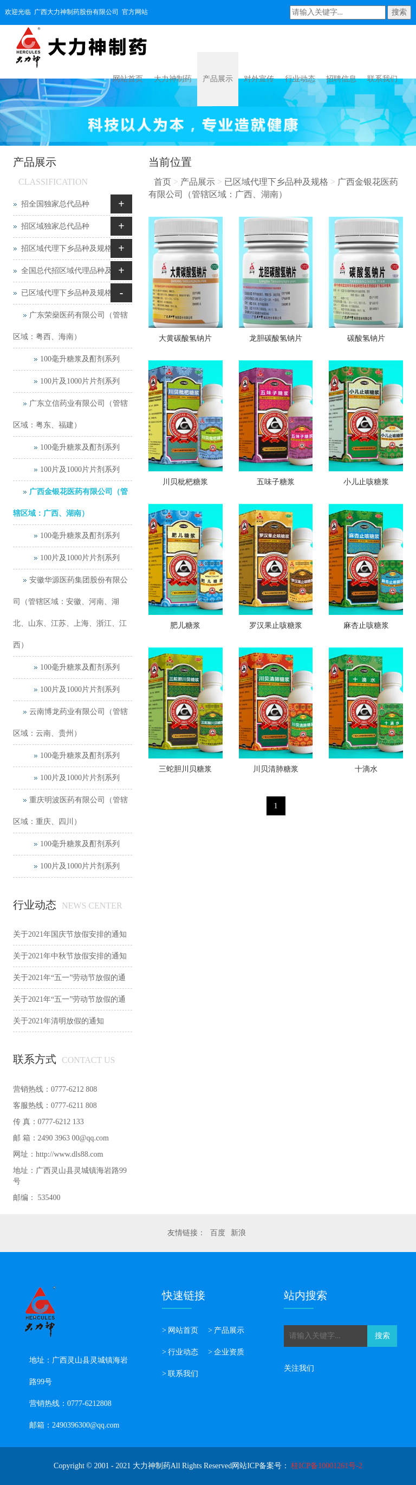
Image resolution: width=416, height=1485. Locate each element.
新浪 (238, 1233)
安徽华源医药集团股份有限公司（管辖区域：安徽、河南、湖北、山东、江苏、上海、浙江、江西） (70, 612)
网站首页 (128, 79)
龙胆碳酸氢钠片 (275, 338)
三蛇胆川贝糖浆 (185, 769)
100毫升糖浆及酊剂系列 (80, 359)
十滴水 (366, 769)
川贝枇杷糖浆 (185, 482)
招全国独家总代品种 (55, 204)
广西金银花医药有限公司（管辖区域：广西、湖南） (70, 502)
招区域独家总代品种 (55, 226)
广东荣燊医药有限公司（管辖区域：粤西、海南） (70, 326)
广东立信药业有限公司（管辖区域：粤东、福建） (70, 414)
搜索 (399, 12)
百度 (217, 1233)
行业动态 (300, 79)
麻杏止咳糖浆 (366, 625)
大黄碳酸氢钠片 (185, 338)
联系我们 (382, 79)
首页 (162, 181)
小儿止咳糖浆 (366, 482)
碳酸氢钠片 (366, 338)
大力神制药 (173, 79)
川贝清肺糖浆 (275, 769)
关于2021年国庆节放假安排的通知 (70, 934)
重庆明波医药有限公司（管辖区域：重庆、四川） (70, 811)
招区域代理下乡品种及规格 (66, 248)
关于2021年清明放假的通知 (58, 1021)
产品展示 (218, 79)
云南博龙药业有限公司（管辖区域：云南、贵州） (70, 722)
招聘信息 (341, 79)
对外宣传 (259, 79)
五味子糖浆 (276, 482)
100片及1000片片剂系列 (80, 381)
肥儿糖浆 (185, 625)
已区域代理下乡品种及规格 (276, 181)
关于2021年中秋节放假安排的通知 (70, 956)
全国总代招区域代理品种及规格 (74, 271)
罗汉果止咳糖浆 (275, 625)
